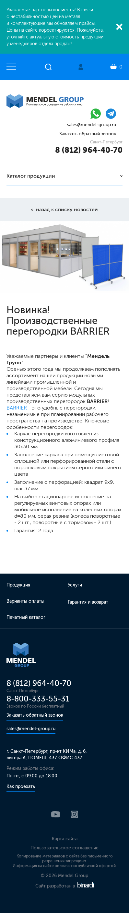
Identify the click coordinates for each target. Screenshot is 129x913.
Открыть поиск (48, 67)
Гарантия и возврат (88, 602)
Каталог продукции (30, 176)
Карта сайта (64, 839)
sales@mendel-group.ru (91, 125)
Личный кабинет (80, 67)
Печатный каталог (25, 617)
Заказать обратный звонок (87, 134)
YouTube (55, 814)
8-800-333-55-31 (37, 698)
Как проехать (20, 786)
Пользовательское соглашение (64, 848)
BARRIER (16, 408)
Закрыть (119, 27)
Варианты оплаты (25, 601)
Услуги (75, 585)
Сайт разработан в (64, 886)
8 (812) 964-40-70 (89, 150)
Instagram (74, 814)
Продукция (18, 585)
